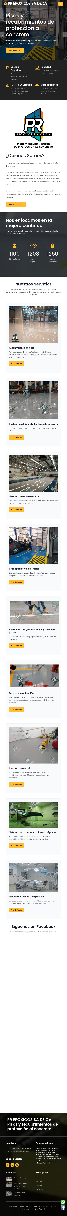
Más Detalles (16, 364)
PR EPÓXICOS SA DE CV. (26, 4)
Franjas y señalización (21, 693)
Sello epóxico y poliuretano (24, 568)
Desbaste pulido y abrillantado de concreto (33, 424)
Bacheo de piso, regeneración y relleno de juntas (32, 631)
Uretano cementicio (20, 768)
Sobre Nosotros (15, 204)
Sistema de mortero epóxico (25, 496)
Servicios (39, 1185)
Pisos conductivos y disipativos (26, 896)
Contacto (39, 1189)
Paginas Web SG (39, 1209)
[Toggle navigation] (60, 4)
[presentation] (2, 34)
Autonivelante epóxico (21, 347)
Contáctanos (14, 50)
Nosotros (39, 1181)
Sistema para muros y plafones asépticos (32, 832)
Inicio (38, 1178)
